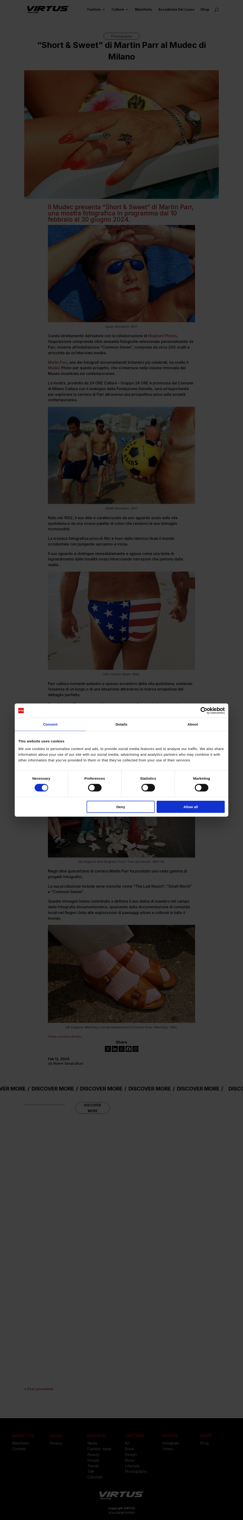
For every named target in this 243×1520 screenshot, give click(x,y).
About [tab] (192, 724)
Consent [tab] (50, 724)
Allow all (190, 807)
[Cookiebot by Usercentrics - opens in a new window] (204, 710)
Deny (121, 807)
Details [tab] (121, 724)
